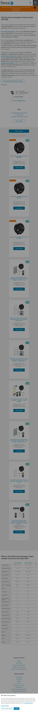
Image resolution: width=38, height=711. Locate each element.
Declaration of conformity (19, 685)
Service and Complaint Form (19, 665)
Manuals (19, 681)
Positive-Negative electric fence (19, 113)
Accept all (16, 708)
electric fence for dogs (7, 56)
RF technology (19, 114)
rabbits (19, 56)
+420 (20, 97)
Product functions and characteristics (19, 669)
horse (4, 57)
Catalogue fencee (19, 687)
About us (19, 683)
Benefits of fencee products (19, 667)
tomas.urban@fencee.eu (19, 100)
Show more (4, 84)
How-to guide (19, 121)
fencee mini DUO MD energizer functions (13, 81)
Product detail (19, 167)
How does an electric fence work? (20, 116)
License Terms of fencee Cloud (19, 691)
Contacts (19, 661)
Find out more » (16, 10)
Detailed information (28, 703)
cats (15, 56)
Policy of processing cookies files (19, 689)
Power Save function (9, 31)
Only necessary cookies (7, 708)
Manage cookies (5, 705)
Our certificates (19, 677)
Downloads (19, 679)
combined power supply (7, 63)
